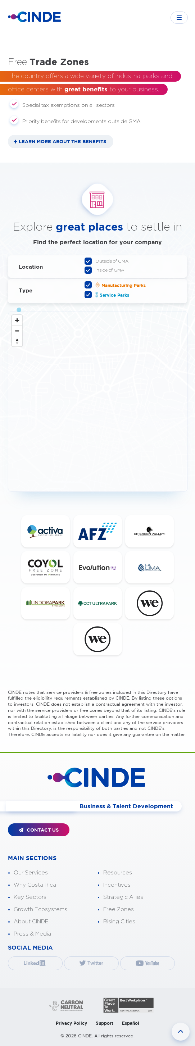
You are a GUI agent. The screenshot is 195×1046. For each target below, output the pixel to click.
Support (104, 1023)
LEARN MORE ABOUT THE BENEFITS (62, 141)
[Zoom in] (17, 320)
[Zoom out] (17, 331)
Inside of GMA (107, 270)
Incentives (117, 885)
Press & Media (32, 934)
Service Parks (110, 294)
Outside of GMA (110, 261)
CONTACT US (39, 830)
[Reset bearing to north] (17, 341)
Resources (117, 873)
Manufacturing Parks (118, 284)
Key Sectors (30, 897)
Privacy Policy (71, 1023)
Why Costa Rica (35, 885)
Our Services (31, 873)
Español (130, 1023)
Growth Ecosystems (40, 909)
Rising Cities (119, 921)
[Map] (98, 401)
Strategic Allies (123, 897)
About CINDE (31, 921)
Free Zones (118, 909)
